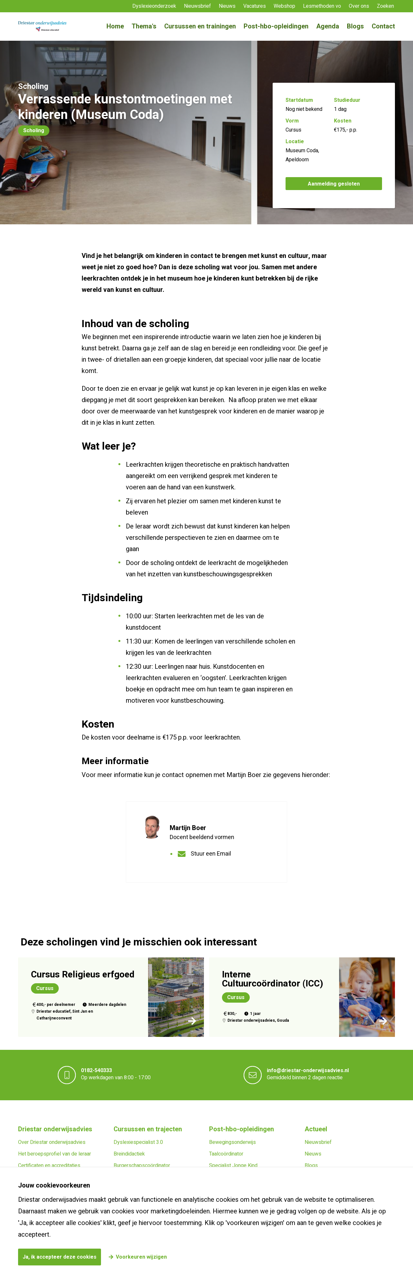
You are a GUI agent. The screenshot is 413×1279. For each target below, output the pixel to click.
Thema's (144, 26)
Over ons (359, 6)
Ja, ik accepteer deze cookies (59, 1257)
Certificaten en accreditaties (49, 1165)
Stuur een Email (211, 853)
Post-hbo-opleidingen (276, 26)
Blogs (355, 26)
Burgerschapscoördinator (142, 1165)
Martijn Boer (188, 828)
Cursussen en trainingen (200, 26)
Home (115, 26)
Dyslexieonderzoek (154, 6)
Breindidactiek (129, 1154)
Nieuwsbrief (197, 6)
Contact (383, 26)
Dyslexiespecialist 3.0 (138, 1142)
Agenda (327, 26)
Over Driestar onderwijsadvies (52, 1142)
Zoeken (385, 6)
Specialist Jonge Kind (233, 1165)
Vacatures (254, 6)
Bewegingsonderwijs (232, 1142)
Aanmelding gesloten (334, 184)
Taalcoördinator (226, 1154)
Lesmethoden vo (322, 6)
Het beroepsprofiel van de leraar (54, 1154)
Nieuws (227, 6)
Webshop (284, 6)
